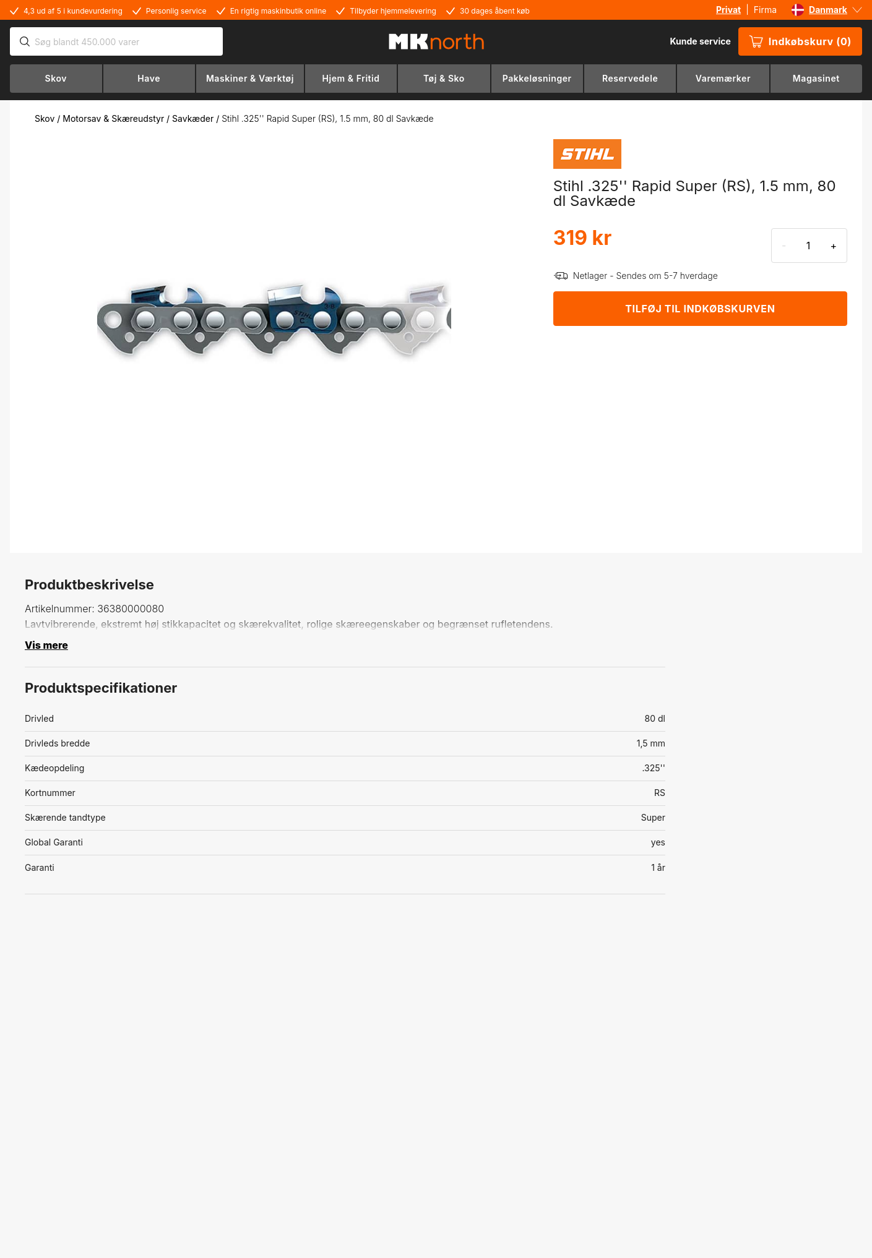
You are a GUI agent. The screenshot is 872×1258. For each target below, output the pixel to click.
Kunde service (700, 41)
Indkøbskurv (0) (800, 41)
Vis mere (46, 645)
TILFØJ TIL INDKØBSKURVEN (700, 308)
